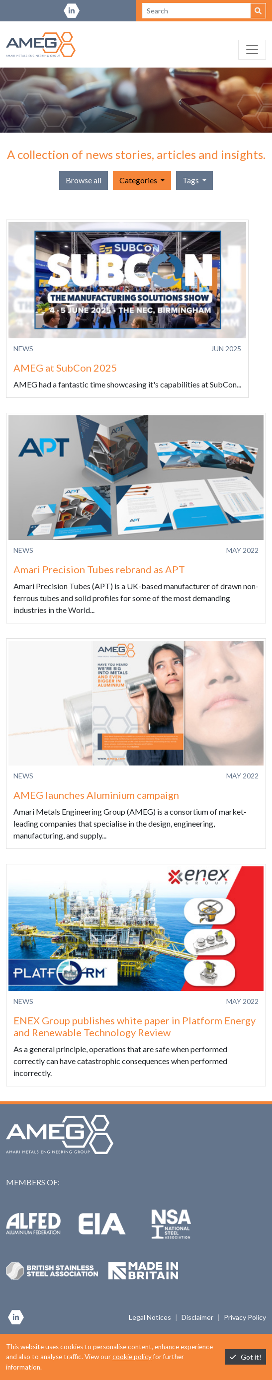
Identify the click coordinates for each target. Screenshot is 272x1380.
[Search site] (196, 10)
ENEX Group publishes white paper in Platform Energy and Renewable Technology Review (134, 1026)
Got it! (246, 1357)
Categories (139, 180)
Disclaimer (197, 1317)
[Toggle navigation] (252, 50)
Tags (191, 180)
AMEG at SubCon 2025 (65, 368)
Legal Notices (150, 1317)
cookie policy (132, 1357)
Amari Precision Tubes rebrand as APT (99, 569)
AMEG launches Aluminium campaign (96, 795)
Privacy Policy (245, 1317)
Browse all (83, 180)
